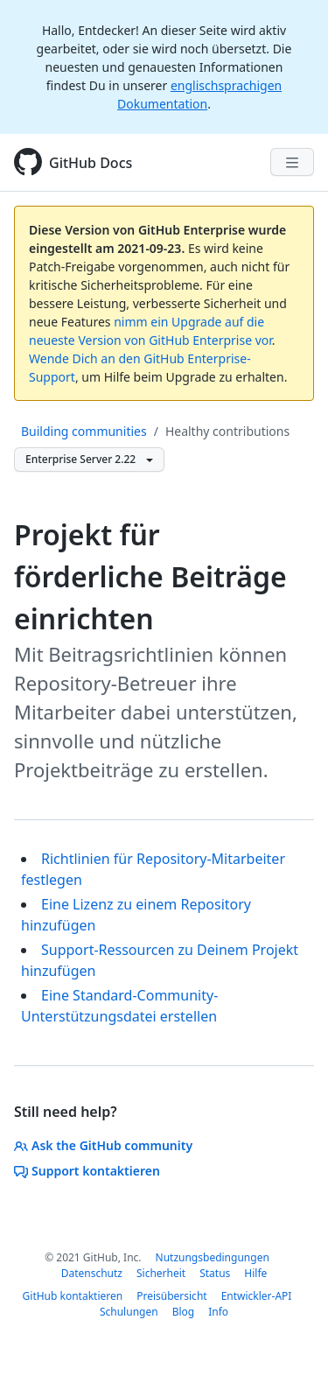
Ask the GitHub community (103, 1145)
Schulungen (129, 1311)
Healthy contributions (227, 431)
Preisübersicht (171, 1295)
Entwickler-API (256, 1295)
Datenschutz (91, 1273)
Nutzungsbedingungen (212, 1257)
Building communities (84, 431)
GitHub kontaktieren (73, 1295)
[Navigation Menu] (292, 162)
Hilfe (255, 1273)
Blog (183, 1311)
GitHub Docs (90, 162)
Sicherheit (160, 1273)
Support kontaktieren (87, 1170)
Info (218, 1311)
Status (214, 1273)
